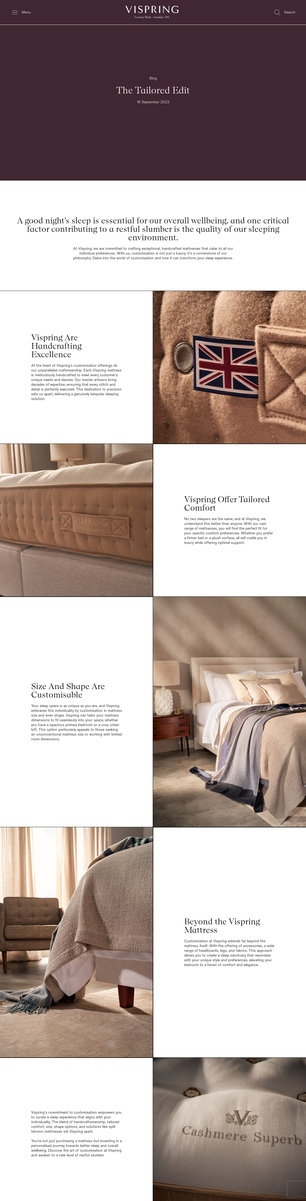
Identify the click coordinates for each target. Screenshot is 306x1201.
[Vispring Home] (152, 12)
